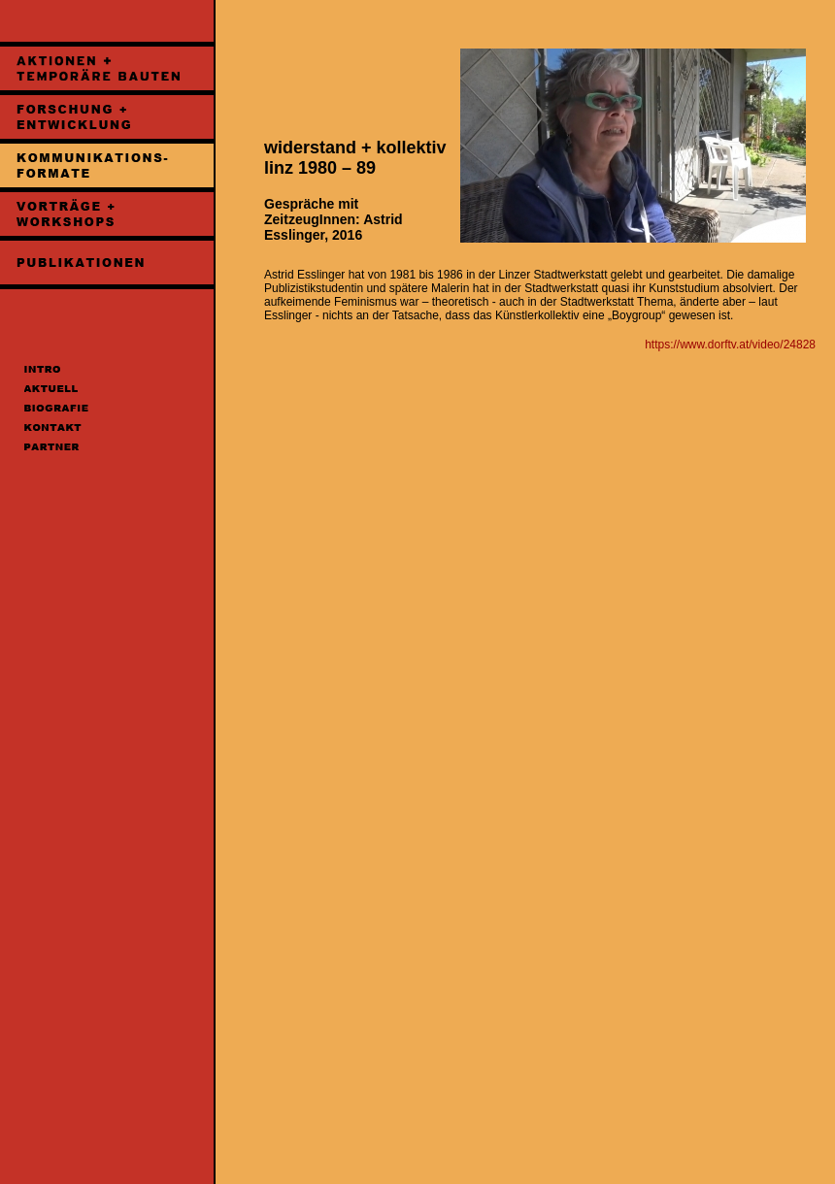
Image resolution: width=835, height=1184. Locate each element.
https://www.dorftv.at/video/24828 (730, 344)
